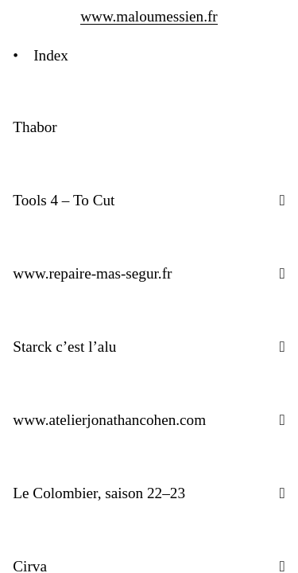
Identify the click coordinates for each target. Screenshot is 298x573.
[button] (282, 200)
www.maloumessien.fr (148, 16)
